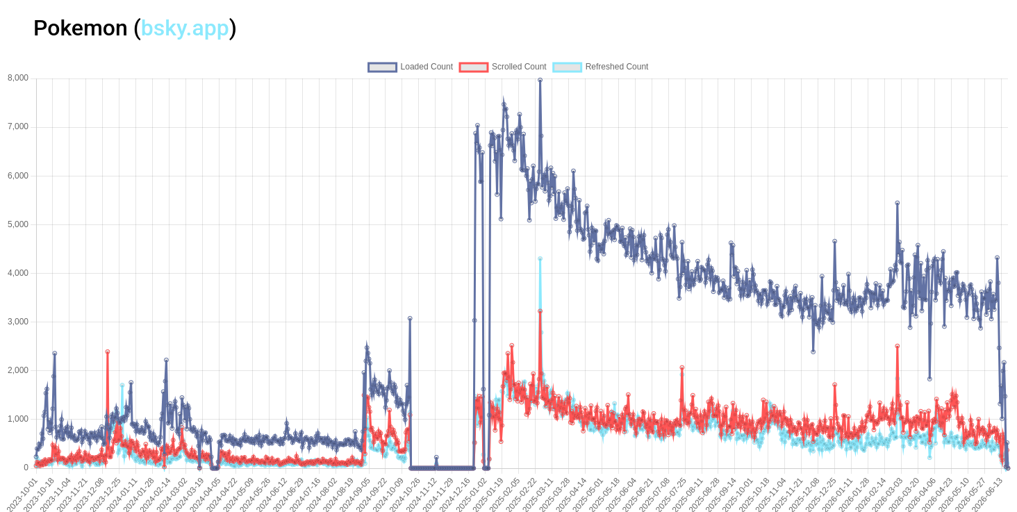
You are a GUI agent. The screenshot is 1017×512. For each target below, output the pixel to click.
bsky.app (185, 28)
